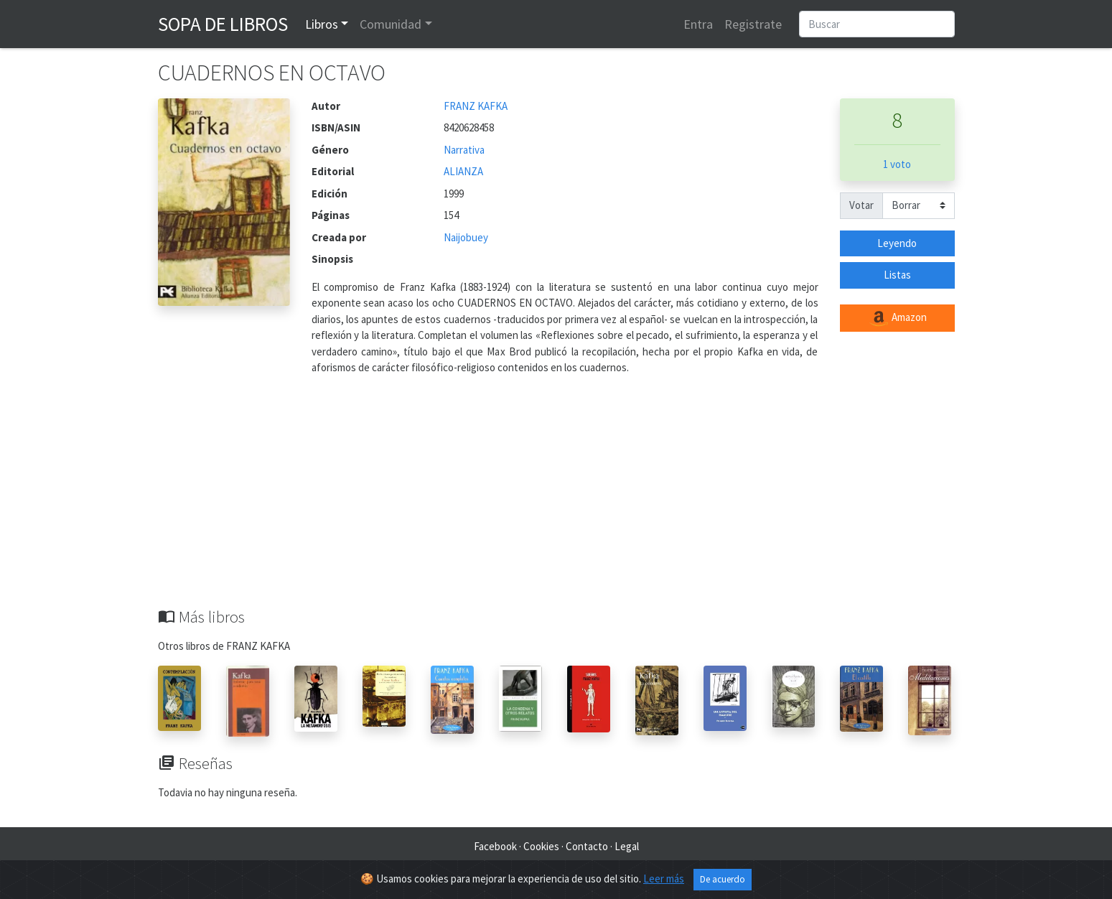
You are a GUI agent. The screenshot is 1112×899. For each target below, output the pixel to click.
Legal (627, 846)
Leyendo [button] (897, 243)
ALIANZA (463, 171)
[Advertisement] (556, 499)
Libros (321, 24)
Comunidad (390, 24)
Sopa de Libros (223, 23)
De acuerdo (722, 879)
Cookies (541, 846)
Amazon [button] (897, 318)
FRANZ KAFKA (476, 106)
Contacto (587, 846)
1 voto (897, 164)
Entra (698, 24)
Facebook (495, 846)
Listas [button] (897, 274)
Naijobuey (466, 237)
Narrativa (464, 150)
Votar (861, 205)
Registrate (753, 24)
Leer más (663, 878)
